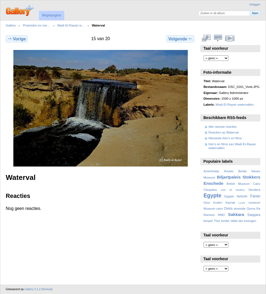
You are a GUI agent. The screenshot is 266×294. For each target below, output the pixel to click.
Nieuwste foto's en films (225, 138)
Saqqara (253, 215)
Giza (207, 202)
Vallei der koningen (243, 220)
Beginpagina (51, 15)
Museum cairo (213, 208)
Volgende (180, 38)
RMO (221, 214)
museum (254, 202)
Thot (217, 220)
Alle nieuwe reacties (222, 126)
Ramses (209, 214)
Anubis (228, 171)
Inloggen (254, 4)
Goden (217, 202)
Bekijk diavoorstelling (230, 38)
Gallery (11, 25)
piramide (240, 208)
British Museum (238, 183)
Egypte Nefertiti (235, 196)
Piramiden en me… (36, 25)
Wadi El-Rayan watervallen (235, 104)
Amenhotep (211, 171)
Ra (258, 208)
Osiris (228, 208)
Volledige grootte (206, 38)
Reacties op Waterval (223, 132)
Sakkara (236, 214)
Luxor (241, 202)
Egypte (212, 195)
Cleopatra (210, 189)
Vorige (17, 38)
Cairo (256, 183)
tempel (208, 220)
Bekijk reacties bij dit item (218, 38)
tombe (225, 220)
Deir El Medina (232, 189)
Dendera (254, 189)
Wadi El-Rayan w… (71, 25)
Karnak (230, 202)
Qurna (251, 208)
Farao (255, 196)
